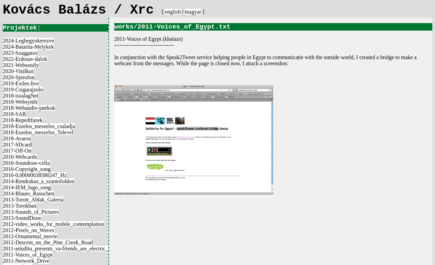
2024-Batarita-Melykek (28, 47)
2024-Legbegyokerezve (28, 40)
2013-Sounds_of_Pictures (31, 212)
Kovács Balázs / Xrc (82, 10)
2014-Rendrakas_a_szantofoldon (38, 181)
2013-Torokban (19, 206)
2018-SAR (14, 114)
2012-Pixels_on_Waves (28, 230)
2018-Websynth (20, 102)
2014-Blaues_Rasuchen (28, 193)
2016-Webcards (20, 157)
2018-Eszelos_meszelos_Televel (38, 132)
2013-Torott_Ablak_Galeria (33, 199)
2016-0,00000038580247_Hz (35, 175)
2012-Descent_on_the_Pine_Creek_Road (48, 242)
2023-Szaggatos (20, 53)
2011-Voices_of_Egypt (28, 255)
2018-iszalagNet (20, 96)
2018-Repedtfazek (22, 120)
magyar (193, 12)
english (172, 12)
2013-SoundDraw (22, 218)
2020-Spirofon (18, 77)
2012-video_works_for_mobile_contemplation (53, 224)
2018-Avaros (17, 138)
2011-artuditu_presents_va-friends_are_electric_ (55, 248)
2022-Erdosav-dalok (25, 59)
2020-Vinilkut (18, 71)
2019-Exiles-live (21, 83)
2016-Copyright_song (26, 169)
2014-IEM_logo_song (27, 187)
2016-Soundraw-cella (26, 163)
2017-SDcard (17, 144)
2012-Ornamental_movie (30, 236)
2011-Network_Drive (26, 261)
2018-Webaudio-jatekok (29, 108)
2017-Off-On (17, 151)
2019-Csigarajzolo (23, 89)
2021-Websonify (21, 65)
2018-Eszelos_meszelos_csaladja (39, 126)
